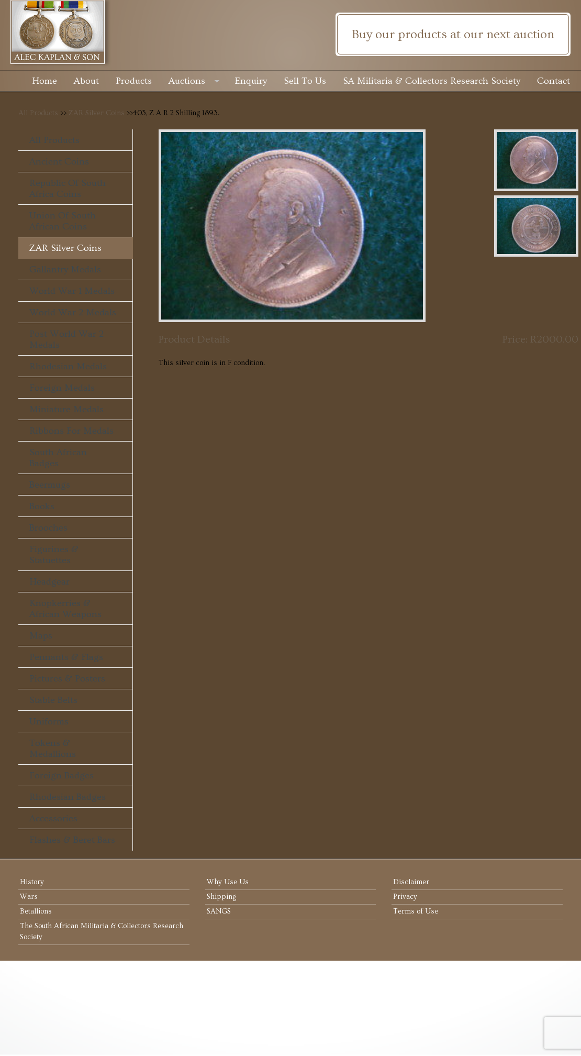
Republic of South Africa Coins (67, 189)
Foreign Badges (61, 775)
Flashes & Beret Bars (72, 839)
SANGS (219, 911)
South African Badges (58, 458)
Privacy (405, 897)
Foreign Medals (62, 387)
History (32, 882)
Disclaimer (411, 882)
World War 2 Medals (72, 312)
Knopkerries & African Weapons (65, 609)
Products (134, 80)
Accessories (53, 818)
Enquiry (251, 80)
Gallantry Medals (65, 269)
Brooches (48, 527)
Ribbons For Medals (71, 430)
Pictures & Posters (67, 678)
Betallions (36, 911)
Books (41, 506)
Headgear (49, 581)
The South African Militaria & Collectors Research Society (101, 931)
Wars (29, 897)
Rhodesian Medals (68, 366)
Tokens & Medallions (52, 749)
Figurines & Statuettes (54, 555)
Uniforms (49, 721)
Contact (553, 80)
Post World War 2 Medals (66, 339)
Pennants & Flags (66, 657)
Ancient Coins (59, 161)
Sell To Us (305, 80)
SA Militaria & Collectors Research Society (431, 80)
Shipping (221, 897)
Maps (40, 635)
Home (44, 80)
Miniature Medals (66, 409)
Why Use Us (228, 882)
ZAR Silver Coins (97, 113)
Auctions (194, 82)
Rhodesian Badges (67, 796)
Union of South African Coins (62, 221)
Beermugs (49, 484)
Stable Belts (53, 700)
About (86, 80)
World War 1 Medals (72, 290)
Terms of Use (415, 911)
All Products (38, 113)
